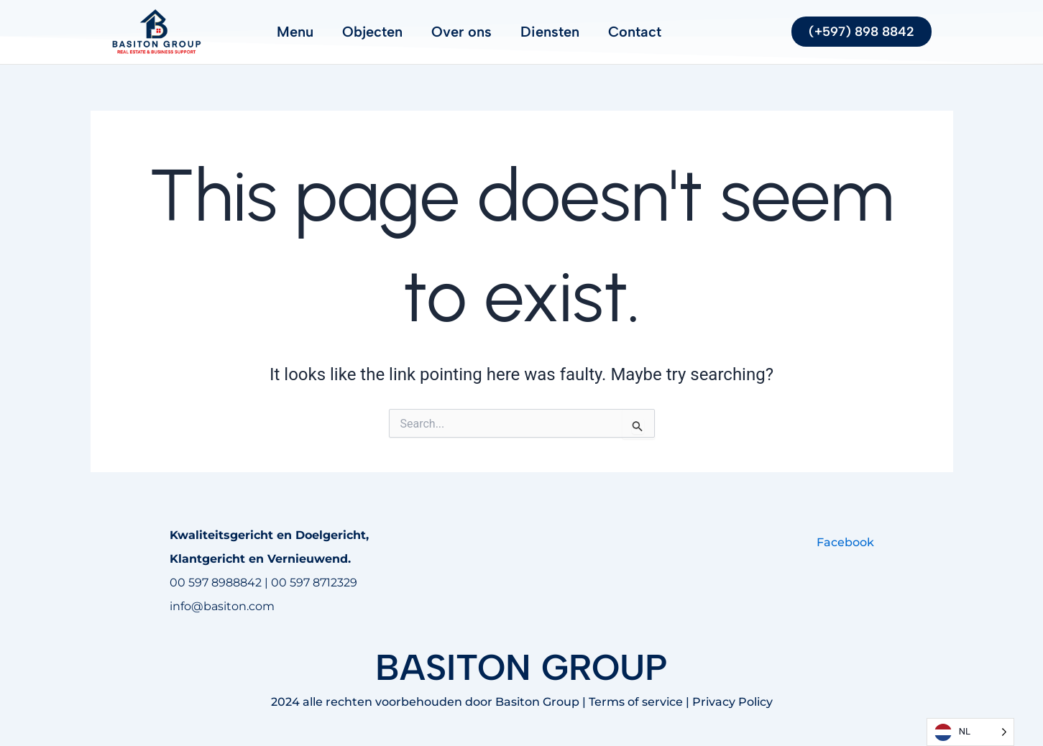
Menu (295, 31)
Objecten (372, 31)
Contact (634, 31)
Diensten (549, 31)
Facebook (845, 542)
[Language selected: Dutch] (970, 732)
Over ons (461, 31)
